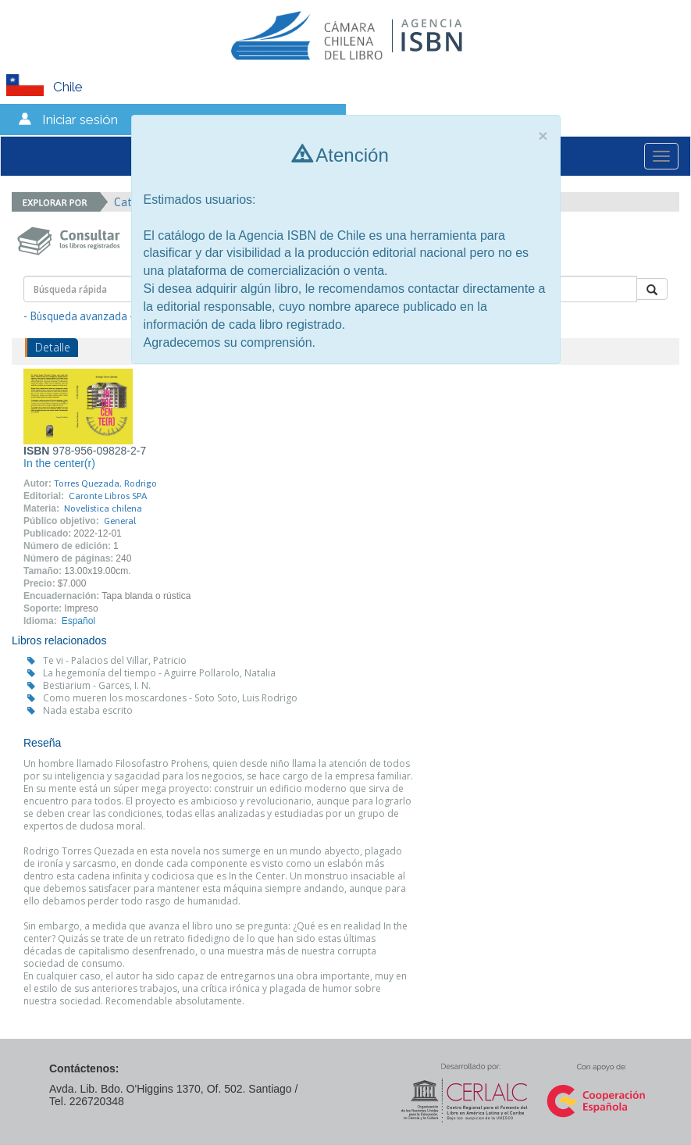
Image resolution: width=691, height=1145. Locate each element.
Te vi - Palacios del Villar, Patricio (115, 660)
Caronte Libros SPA (108, 495)
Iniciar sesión (80, 119)
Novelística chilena (103, 508)
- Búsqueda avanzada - (78, 316)
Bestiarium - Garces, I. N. (97, 685)
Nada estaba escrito (88, 710)
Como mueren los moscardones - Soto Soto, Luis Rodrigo (170, 697)
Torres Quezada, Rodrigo (105, 483)
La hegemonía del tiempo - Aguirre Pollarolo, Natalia (159, 673)
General (120, 520)
